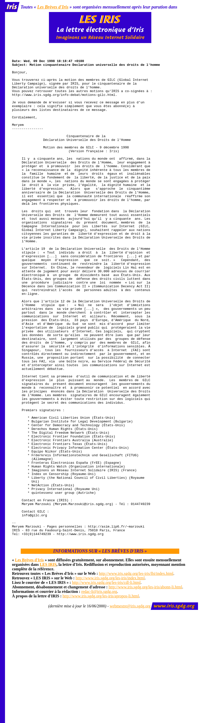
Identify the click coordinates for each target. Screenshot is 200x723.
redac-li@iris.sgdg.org (99, 687)
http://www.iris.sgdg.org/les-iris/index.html (110, 674)
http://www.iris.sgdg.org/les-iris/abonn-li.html (145, 683)
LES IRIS (48, 660)
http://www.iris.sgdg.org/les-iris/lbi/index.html (136, 669)
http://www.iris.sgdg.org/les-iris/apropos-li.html (101, 692)
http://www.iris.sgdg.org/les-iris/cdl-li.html (106, 678)
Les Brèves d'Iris (52, 7)
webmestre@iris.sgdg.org (130, 702)
